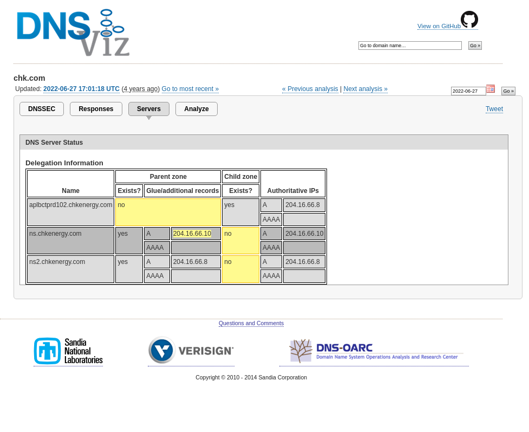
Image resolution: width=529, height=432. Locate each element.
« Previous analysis (310, 89)
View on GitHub (447, 26)
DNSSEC (41, 109)
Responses (96, 109)
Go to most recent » (190, 89)
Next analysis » (365, 89)
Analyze (196, 109)
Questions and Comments (251, 323)
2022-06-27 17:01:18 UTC (81, 89)
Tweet (494, 109)
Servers (149, 109)
